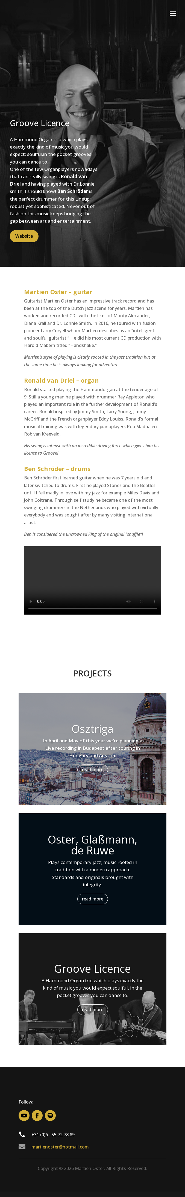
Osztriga (93, 728)
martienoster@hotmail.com (60, 1147)
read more (92, 770)
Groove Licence (92, 968)
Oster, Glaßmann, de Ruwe (92, 845)
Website (24, 236)
